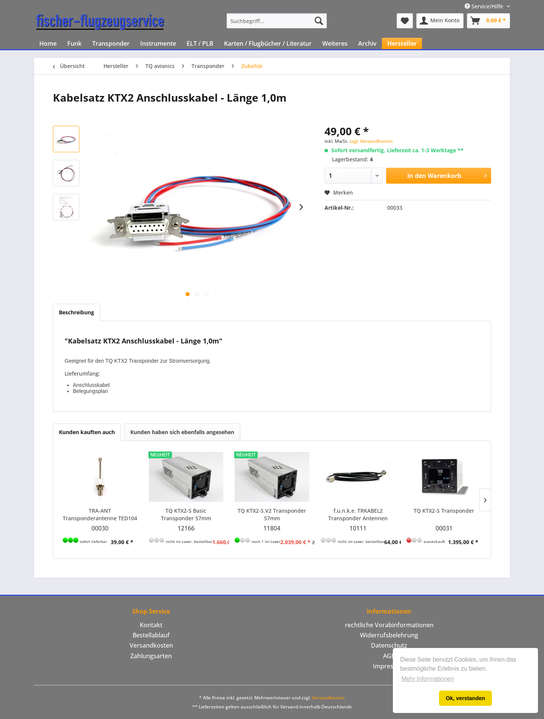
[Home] (48, 43)
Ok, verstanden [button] (465, 698)
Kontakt (151, 625)
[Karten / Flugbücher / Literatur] (268, 43)
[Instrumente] (158, 43)
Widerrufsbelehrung (389, 635)
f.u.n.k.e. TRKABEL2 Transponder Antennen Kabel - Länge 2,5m (358, 514)
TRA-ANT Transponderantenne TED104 (100, 514)
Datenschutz (389, 645)
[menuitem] (277, 20)
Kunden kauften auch (87, 432)
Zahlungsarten (151, 656)
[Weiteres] (335, 43)
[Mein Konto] (440, 20)
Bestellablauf (151, 635)
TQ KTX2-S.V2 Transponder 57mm (272, 514)
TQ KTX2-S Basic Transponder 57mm (186, 514)
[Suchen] (319, 20)
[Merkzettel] (405, 20)
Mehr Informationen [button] (427, 679)
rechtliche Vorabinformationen (389, 625)
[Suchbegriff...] (277, 20)
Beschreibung (76, 312)
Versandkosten (151, 645)
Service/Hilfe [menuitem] (485, 6)
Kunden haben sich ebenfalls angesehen (182, 432)
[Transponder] (111, 43)
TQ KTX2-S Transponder (444, 510)
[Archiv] (367, 43)
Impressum (389, 666)
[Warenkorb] (488, 20)
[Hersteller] (402, 43)
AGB (389, 656)
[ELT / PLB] (200, 43)
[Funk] (74, 43)
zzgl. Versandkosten (371, 141)
